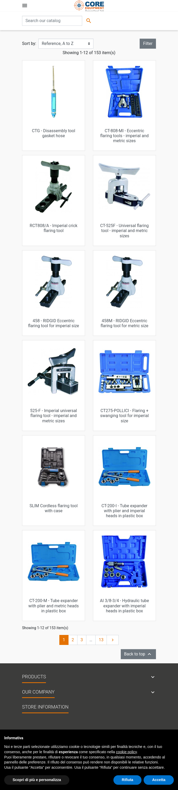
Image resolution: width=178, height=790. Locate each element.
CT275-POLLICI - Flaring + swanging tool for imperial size (124, 415)
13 (101, 639)
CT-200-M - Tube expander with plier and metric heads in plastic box (53, 605)
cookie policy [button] (126, 752)
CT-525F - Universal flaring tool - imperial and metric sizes (124, 230)
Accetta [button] (158, 780)
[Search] (52, 21)
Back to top (138, 654)
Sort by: (29, 43)
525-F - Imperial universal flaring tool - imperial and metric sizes (53, 415)
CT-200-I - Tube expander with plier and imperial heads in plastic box (124, 510)
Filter (148, 43)
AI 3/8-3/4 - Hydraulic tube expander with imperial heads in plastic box (124, 605)
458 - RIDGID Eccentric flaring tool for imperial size (53, 323)
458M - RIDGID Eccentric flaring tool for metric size (124, 323)
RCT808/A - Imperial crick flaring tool (53, 228)
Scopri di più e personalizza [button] (37, 780)
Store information (45, 707)
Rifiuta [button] (127, 780)
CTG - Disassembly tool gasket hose (53, 133)
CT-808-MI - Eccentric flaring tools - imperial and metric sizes (124, 135)
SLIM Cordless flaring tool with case (53, 508)
